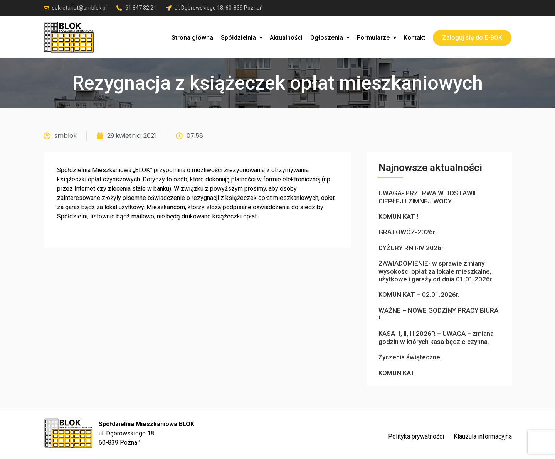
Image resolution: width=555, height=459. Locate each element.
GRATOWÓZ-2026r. (407, 232)
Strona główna (192, 37)
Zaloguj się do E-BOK (472, 37)
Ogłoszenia (329, 37)
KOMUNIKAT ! (398, 216)
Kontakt (414, 37)
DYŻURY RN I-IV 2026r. (411, 248)
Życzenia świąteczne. (410, 357)
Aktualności (286, 37)
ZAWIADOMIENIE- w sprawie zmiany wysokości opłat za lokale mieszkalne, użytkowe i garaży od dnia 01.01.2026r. (435, 271)
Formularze (376, 37)
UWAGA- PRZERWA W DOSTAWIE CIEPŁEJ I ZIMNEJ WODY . (428, 197)
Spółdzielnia (241, 37)
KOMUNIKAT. (397, 373)
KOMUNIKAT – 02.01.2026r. (418, 294)
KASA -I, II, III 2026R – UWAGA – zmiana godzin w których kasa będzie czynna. (436, 337)
